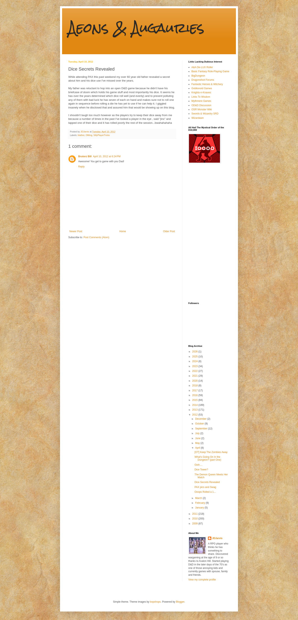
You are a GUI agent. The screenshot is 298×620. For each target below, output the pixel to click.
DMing (89, 135)
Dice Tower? (201, 469)
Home (122, 231)
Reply (81, 166)
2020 (195, 380)
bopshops (155, 601)
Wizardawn (197, 118)
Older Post (169, 231)
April (198, 447)
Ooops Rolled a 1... (205, 491)
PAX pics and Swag (205, 487)
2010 (195, 518)
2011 (195, 513)
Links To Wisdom (200, 96)
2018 (195, 385)
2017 (195, 390)
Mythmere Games (201, 101)
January (200, 507)
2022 (195, 371)
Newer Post (75, 231)
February (200, 502)
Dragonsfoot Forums (202, 79)
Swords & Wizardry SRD (205, 113)
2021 (195, 375)
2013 (195, 409)
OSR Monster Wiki (201, 109)
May (198, 443)
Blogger (180, 601)
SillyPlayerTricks (101, 135)
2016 (195, 395)
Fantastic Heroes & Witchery (207, 84)
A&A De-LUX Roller (202, 67)
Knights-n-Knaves (201, 92)
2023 (195, 366)
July (197, 433)
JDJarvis (217, 538)
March (199, 498)
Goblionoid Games (201, 88)
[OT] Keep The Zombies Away (211, 452)
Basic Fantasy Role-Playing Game (210, 71)
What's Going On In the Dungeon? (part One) (208, 458)
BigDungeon (198, 75)
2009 (195, 523)
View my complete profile (202, 579)
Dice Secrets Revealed (207, 482)
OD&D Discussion (201, 105)
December (201, 418)
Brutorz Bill (85, 156)
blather (81, 135)
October (200, 423)
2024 (195, 361)
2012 (195, 414)
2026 (195, 351)
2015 (195, 400)
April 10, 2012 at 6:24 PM (107, 156)
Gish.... (198, 464)
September (201, 428)
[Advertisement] (204, 233)
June (198, 438)
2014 (195, 405)
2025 (195, 356)
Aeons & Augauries (136, 27)
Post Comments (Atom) (96, 237)
